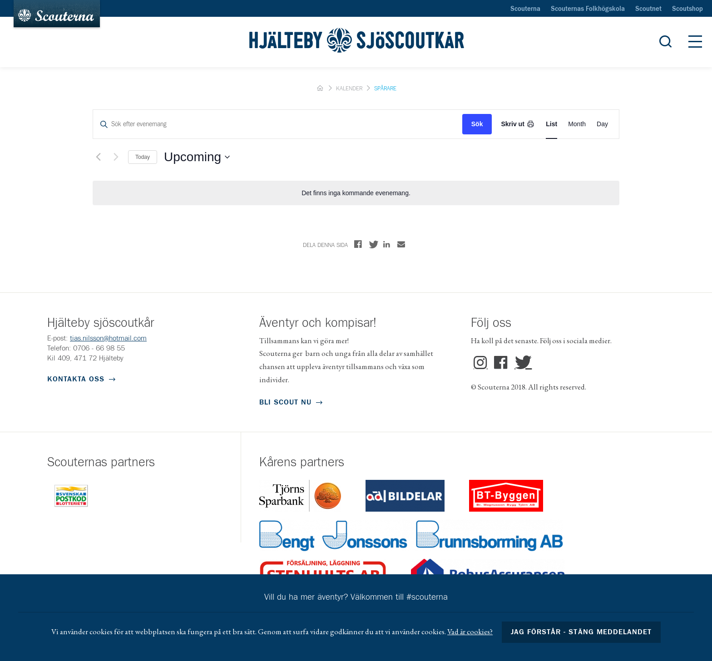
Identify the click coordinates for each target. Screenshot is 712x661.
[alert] (356, 193)
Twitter (521, 363)
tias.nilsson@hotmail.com (108, 338)
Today (142, 157)
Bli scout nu (285, 402)
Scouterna (525, 9)
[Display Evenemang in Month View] (577, 124)
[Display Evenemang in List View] (551, 124)
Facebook (500, 363)
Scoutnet (648, 9)
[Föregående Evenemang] (98, 157)
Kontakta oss (75, 379)
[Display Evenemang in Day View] (602, 124)
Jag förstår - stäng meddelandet (581, 632)
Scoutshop (687, 9)
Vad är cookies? (470, 631)
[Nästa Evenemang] (115, 157)
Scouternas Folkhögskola (588, 9)
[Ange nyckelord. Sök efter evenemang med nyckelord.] (277, 124)
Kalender (349, 89)
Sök (477, 124)
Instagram (480, 363)
